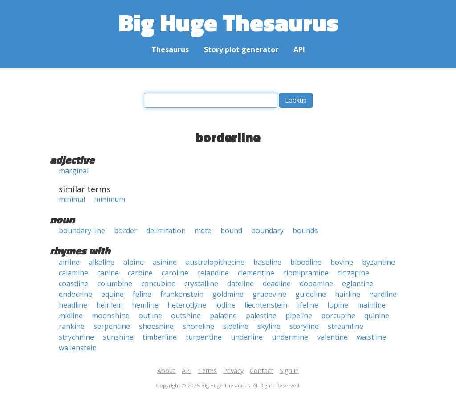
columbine (115, 283)
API (299, 49)
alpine (133, 262)
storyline (304, 326)
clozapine (353, 273)
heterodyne (186, 305)
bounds (305, 230)
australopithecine (215, 262)
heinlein (109, 305)
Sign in (289, 370)
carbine (140, 273)
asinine (165, 262)
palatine (223, 315)
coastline (74, 283)
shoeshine (156, 326)
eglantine (358, 283)
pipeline (298, 315)
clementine (256, 273)
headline (73, 305)
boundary (267, 230)
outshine (186, 315)
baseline (267, 262)
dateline (240, 283)
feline (142, 294)
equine (112, 294)
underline (247, 337)
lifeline (307, 305)
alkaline (101, 262)
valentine (332, 337)
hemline (145, 305)
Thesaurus (170, 49)
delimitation (166, 230)
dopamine (316, 283)
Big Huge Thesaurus (228, 22)
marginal (74, 171)
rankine (72, 326)
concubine (158, 283)
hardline (383, 294)
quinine (376, 315)
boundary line (82, 230)
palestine (261, 315)
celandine (213, 273)
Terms (207, 370)
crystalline (201, 283)
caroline (175, 273)
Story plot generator (241, 49)
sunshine (118, 337)
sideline (235, 326)
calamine (73, 273)
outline (150, 315)
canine (108, 273)
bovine (341, 262)
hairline (347, 294)
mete (203, 230)
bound (231, 230)
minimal (72, 199)
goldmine (228, 294)
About (166, 370)
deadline (277, 283)
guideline (310, 294)
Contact (261, 370)
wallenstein (78, 348)
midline (71, 315)
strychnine (76, 337)
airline (69, 262)
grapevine (269, 294)
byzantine (378, 262)
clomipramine (306, 273)
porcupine (338, 315)
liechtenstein (265, 305)
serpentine (112, 326)
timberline (159, 337)
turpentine (204, 337)
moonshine (111, 315)
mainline (371, 305)
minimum (109, 199)
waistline (371, 337)
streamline (345, 326)
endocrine (75, 294)
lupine (337, 305)
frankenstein (182, 294)
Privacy (233, 370)
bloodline (306, 262)
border (125, 230)
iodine (225, 305)
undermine (290, 337)
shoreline (198, 326)
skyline (269, 326)
